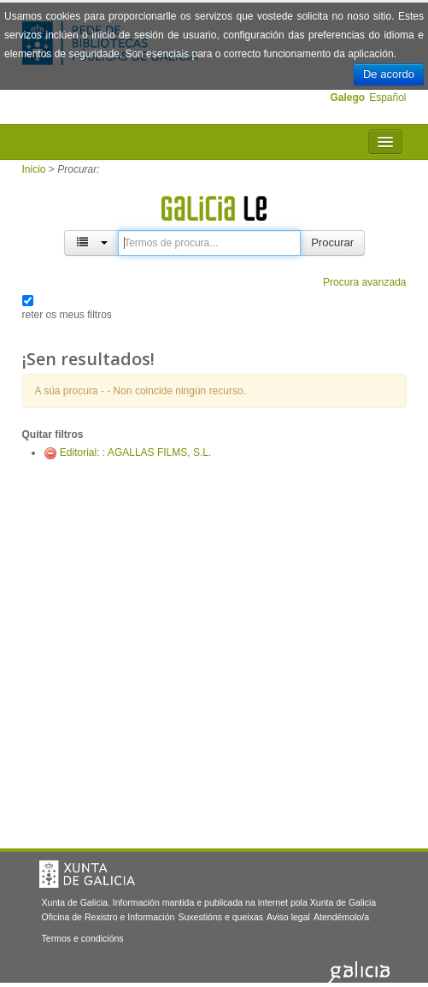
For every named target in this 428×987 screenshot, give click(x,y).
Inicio (34, 169)
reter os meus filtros (67, 315)
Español (387, 97)
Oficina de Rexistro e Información (108, 917)
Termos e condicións (83, 938)
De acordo (388, 74)
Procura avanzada (364, 282)
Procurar (332, 242)
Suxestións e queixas (220, 917)
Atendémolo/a (341, 917)
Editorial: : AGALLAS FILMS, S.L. (135, 452)
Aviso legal (288, 917)
